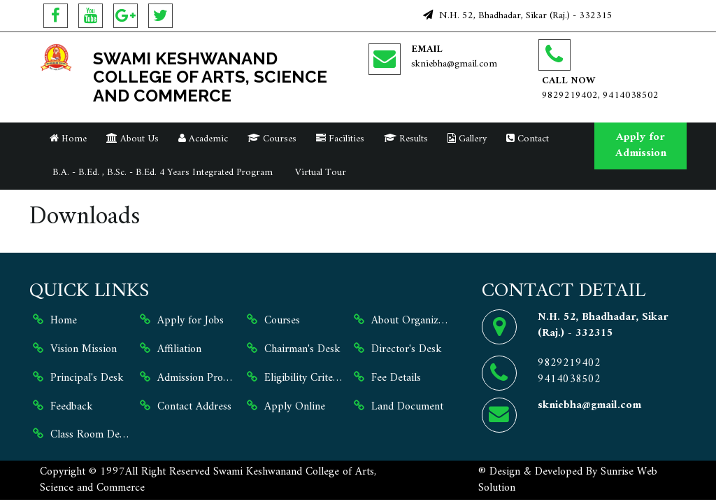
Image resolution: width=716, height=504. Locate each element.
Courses (272, 139)
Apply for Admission (640, 145)
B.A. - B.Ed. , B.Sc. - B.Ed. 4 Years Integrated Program (161, 172)
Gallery (467, 139)
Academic (203, 139)
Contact (527, 139)
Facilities (340, 139)
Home (68, 139)
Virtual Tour (319, 172)
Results (406, 139)
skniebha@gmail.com (454, 64)
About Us (132, 139)
